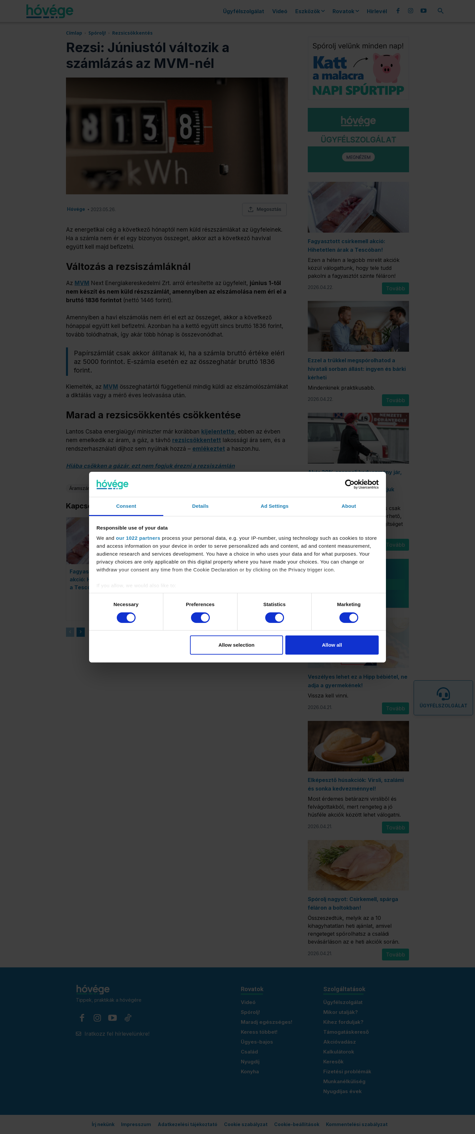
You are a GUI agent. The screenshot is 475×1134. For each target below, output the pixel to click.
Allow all (332, 645)
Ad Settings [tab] (274, 506)
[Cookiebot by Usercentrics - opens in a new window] (350, 484)
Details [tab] (200, 506)
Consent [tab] (126, 506)
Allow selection (236, 645)
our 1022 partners (138, 538)
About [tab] (349, 506)
